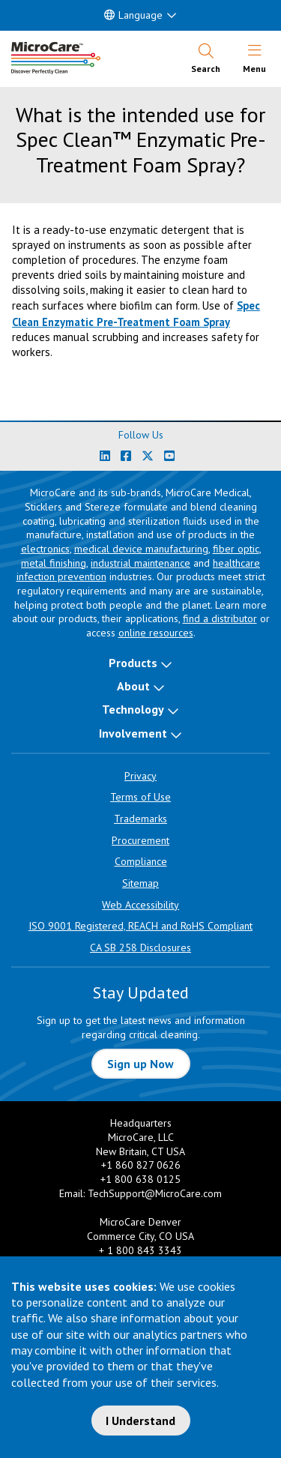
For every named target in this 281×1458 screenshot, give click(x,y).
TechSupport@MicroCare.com (155, 1193)
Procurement (140, 840)
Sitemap (140, 883)
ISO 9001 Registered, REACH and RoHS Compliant (140, 926)
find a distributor (220, 618)
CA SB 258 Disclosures (140, 947)
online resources (155, 632)
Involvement (133, 733)
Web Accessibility (140, 905)
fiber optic (236, 548)
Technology (133, 709)
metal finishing (53, 563)
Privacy (140, 776)
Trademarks (140, 818)
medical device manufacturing (141, 548)
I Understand (140, 1420)
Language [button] (133, 15)
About (133, 685)
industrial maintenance (140, 563)
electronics (45, 548)
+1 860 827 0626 (141, 1165)
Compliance (141, 861)
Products (133, 662)
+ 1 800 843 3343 (140, 1250)
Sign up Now (140, 1063)
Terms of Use (140, 797)
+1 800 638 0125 (140, 1179)
